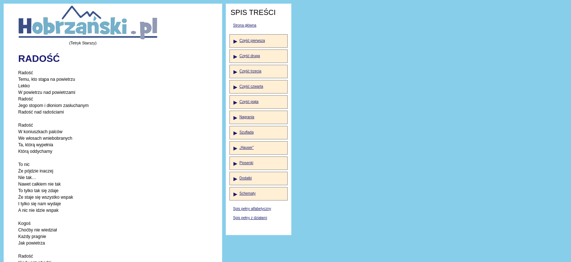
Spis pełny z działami (250, 218)
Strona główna (244, 25)
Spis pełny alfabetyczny (252, 209)
